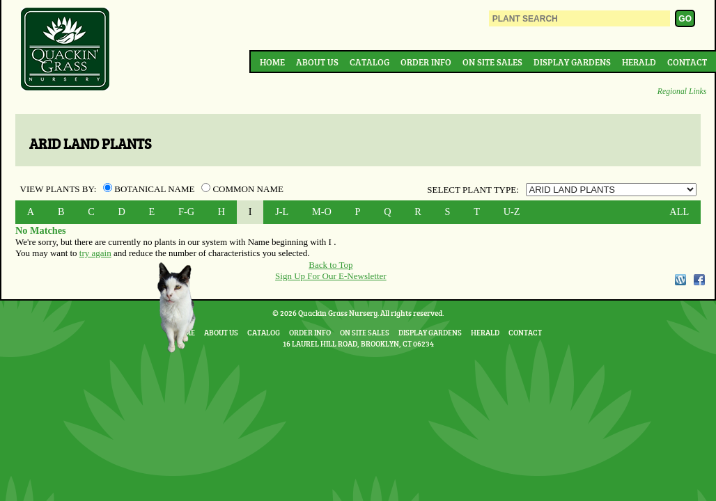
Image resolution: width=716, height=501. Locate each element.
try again (95, 253)
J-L (281, 211)
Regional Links (681, 91)
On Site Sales (492, 62)
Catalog (369, 62)
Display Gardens (572, 62)
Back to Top (330, 265)
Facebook (699, 279)
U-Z (512, 211)
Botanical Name (150, 189)
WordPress (680, 279)
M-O (322, 211)
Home (272, 62)
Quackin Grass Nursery (65, 50)
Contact (687, 62)
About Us (317, 62)
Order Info (425, 62)
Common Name (242, 189)
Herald (639, 62)
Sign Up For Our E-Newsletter (331, 276)
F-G (186, 211)
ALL (679, 211)
